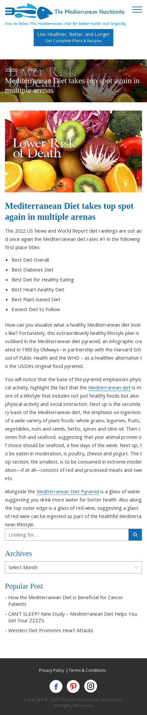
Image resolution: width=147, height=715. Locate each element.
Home (11, 69)
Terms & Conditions (87, 670)
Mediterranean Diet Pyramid (67, 491)
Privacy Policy (51, 670)
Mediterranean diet (109, 387)
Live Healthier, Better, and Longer (73, 37)
